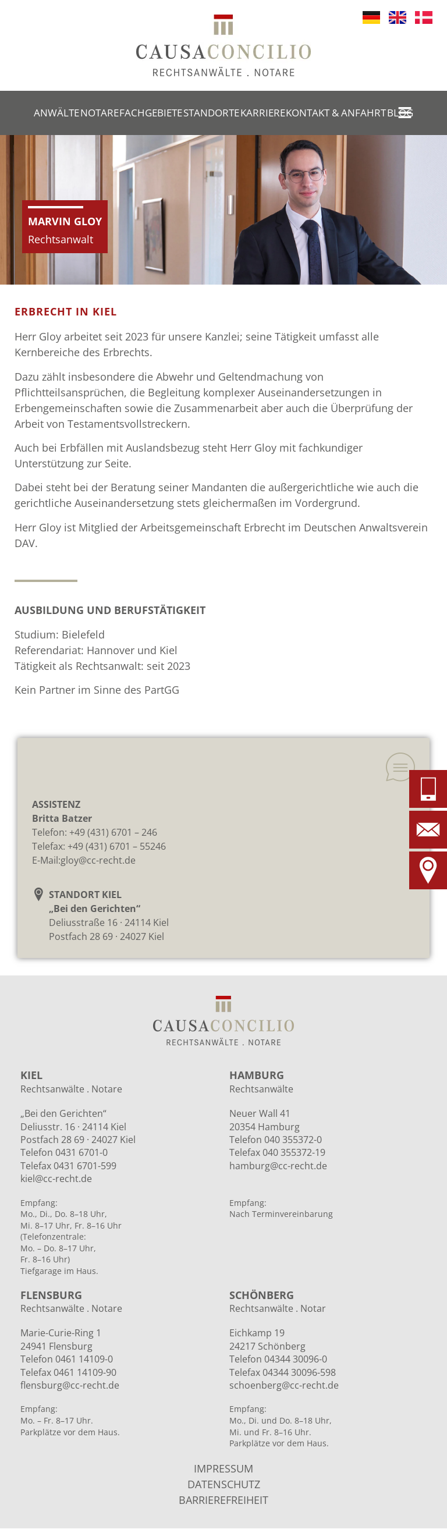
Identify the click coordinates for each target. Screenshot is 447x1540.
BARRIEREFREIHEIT (223, 1500)
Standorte (211, 112)
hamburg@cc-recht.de (278, 1165)
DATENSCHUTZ (223, 1484)
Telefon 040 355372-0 (275, 1139)
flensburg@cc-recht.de (69, 1385)
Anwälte (56, 112)
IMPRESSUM (223, 1468)
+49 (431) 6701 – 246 (113, 832)
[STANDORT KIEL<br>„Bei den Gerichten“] (38, 894)
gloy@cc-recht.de (98, 860)
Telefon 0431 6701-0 (64, 1152)
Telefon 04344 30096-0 (278, 1359)
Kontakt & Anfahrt (336, 112)
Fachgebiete (150, 112)
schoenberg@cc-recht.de (284, 1385)
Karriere (262, 112)
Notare (99, 112)
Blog (400, 112)
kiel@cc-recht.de (56, 1178)
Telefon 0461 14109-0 (66, 1359)
